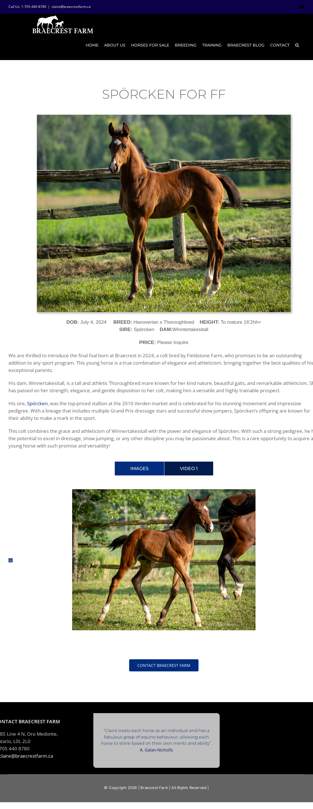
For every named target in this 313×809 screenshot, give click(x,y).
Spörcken (37, 400)
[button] (297, 45)
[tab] (139, 465)
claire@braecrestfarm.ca (71, 6)
